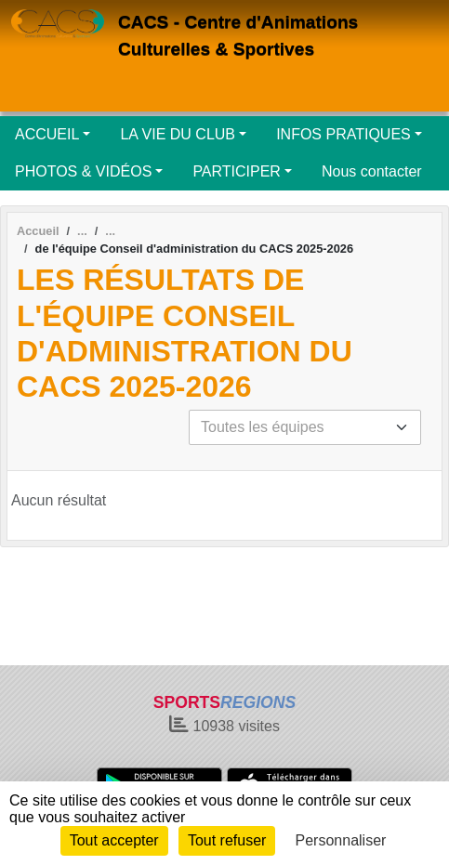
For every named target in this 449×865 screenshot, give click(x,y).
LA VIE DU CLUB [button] (177, 134)
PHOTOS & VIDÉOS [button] (83, 171)
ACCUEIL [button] (47, 134)
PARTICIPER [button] (236, 171)
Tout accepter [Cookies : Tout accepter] (114, 840)
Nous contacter (372, 171)
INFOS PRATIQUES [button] (343, 134)
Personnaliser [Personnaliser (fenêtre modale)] (341, 840)
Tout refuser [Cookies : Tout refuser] (227, 840)
